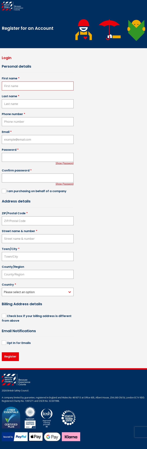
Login (6, 57)
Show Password (64, 163)
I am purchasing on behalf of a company (36, 191)
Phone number (13, 114)
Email (7, 132)
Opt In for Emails (19, 343)
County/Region (13, 267)
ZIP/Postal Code (15, 213)
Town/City (10, 249)
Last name (10, 96)
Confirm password (17, 170)
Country (9, 285)
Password (10, 150)
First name (10, 78)
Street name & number (19, 231)
